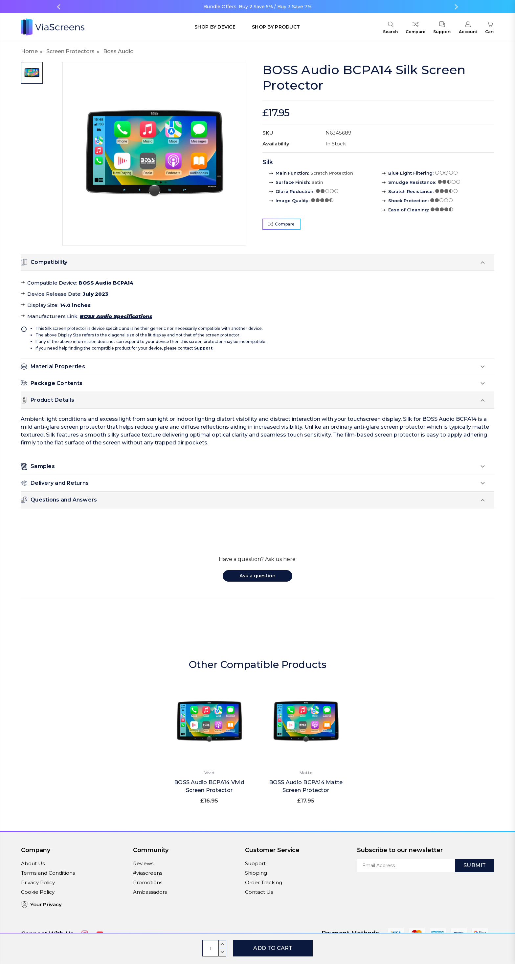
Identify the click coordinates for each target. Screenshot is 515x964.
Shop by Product (276, 27)
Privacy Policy (38, 882)
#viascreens (147, 873)
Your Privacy (41, 905)
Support (203, 348)
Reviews (143, 863)
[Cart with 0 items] (489, 28)
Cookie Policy (38, 892)
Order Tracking (263, 882)
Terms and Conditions (48, 873)
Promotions (147, 882)
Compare (281, 224)
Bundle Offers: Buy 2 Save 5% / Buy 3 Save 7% (257, 7)
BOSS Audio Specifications (116, 316)
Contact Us (259, 892)
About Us (33, 863)
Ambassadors (150, 892)
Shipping (256, 873)
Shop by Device (214, 27)
